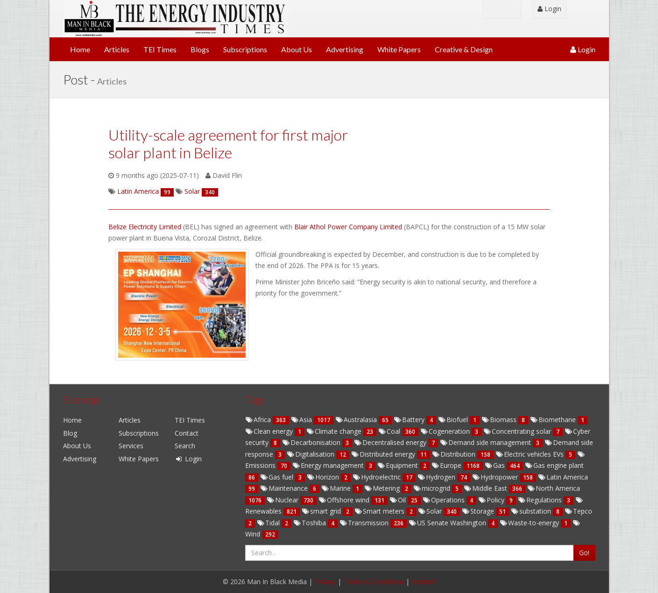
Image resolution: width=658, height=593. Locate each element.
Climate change (334, 431)
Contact (186, 433)
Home (80, 49)
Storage (479, 511)
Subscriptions (245, 49)
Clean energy (270, 431)
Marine (337, 488)
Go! (584, 552)
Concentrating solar (518, 431)
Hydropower (496, 477)
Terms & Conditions (373, 581)
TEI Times (160, 49)
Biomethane (554, 419)
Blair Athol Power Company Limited (349, 226)
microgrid (432, 488)
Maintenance (285, 488)
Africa (259, 419)
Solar (431, 511)
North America (553, 488)
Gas (496, 465)
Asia (302, 419)
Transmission (365, 522)
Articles (116, 49)
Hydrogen (437, 477)
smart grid (322, 511)
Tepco (578, 511)
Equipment (398, 465)
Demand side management (486, 442)
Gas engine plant (554, 465)
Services (131, 445)
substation (532, 511)
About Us (296, 49)
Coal (390, 431)
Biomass (499, 419)
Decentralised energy (391, 442)
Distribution (454, 454)
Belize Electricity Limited (145, 226)
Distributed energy (384, 454)
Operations (445, 499)
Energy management (329, 465)
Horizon (324, 477)
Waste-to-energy (530, 522)
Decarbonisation (312, 442)
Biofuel (454, 419)
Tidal (269, 522)
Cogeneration (446, 431)
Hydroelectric (378, 477)
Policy (492, 499)
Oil (398, 499)
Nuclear (283, 499)
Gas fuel (277, 477)
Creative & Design (464, 49)
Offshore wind (344, 499)
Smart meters (380, 511)
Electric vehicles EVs (530, 454)
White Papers (399, 49)
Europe (447, 465)
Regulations (541, 499)
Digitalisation (311, 454)
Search (185, 445)
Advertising (344, 49)
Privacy (325, 581)
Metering (383, 488)
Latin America (563, 477)
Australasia (357, 419)
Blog (70, 433)
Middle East (486, 488)
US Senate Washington (448, 522)
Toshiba (310, 522)
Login (549, 8)
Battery (410, 419)
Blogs (200, 49)
